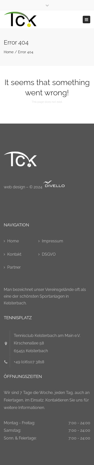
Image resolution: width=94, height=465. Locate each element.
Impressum (52, 241)
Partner (14, 267)
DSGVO (49, 254)
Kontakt (14, 254)
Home (9, 52)
